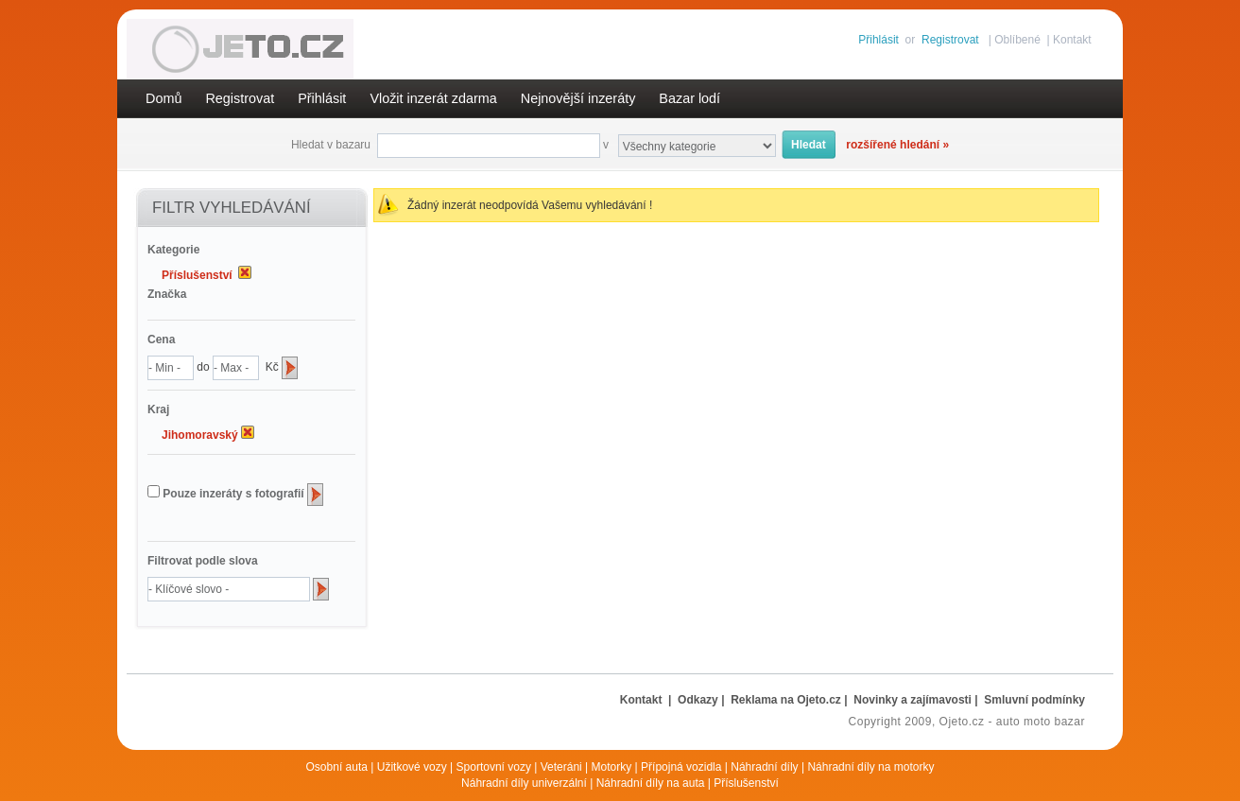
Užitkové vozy (412, 767)
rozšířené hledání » (897, 144)
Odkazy (698, 699)
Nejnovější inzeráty (578, 98)
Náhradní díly (764, 767)
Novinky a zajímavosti (912, 699)
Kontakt (1072, 39)
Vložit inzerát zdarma (433, 98)
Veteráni (561, 767)
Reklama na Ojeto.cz (786, 699)
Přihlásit (878, 39)
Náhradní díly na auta (650, 783)
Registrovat (950, 39)
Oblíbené (1017, 39)
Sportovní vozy (493, 767)
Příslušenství (746, 783)
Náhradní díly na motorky (870, 767)
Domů (163, 98)
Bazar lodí (689, 98)
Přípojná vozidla (681, 767)
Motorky (612, 767)
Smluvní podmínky (1034, 699)
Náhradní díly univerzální (524, 783)
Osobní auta (337, 767)
